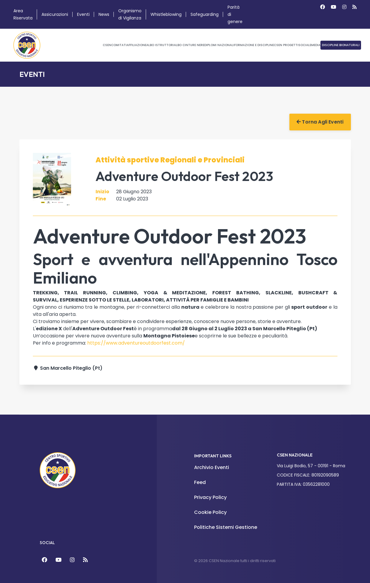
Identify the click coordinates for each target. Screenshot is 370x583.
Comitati (119, 45)
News (104, 14)
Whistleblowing (166, 14)
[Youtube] (333, 7)
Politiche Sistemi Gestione (225, 527)
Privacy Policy (210, 497)
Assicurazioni (55, 14)
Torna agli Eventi (320, 121)
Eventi (83, 14)
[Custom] (354, 7)
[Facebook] (322, 7)
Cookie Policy (210, 512)
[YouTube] (59, 560)
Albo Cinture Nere (189, 45)
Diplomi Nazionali (219, 45)
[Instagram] (344, 7)
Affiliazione (136, 45)
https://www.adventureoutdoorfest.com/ (136, 343)
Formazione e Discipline (254, 45)
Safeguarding (205, 14)
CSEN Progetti (286, 45)
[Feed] (85, 560)
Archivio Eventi (211, 467)
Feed (200, 482)
